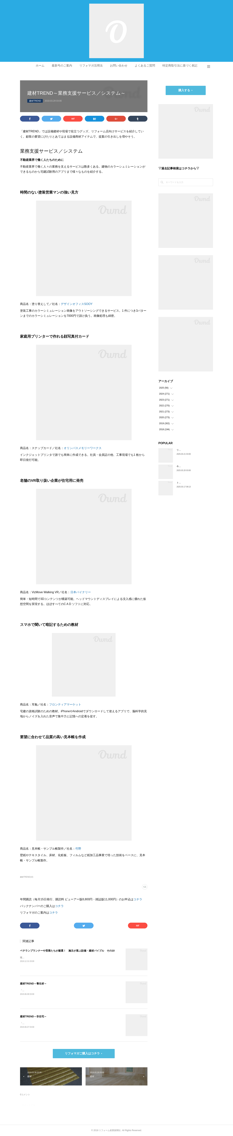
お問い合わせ (118, 65)
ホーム (40, 65)
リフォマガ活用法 (91, 65)
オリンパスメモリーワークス (83, 448)
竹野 (78, 848)
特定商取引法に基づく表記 (179, 65)
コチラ (137, 899)
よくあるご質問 (145, 65)
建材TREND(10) (26, 877)
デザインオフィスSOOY (76, 303)
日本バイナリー (80, 592)
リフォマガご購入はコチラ (82, 1053)
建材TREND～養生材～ (33, 983)
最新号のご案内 (62, 65)
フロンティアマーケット (65, 704)
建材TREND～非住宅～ (33, 1016)
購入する (184, 90)
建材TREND (35, 101)
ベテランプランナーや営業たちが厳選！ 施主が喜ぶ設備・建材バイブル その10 (67, 950)
